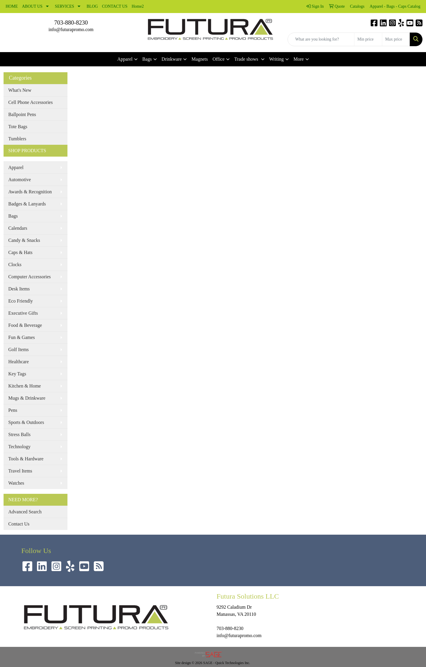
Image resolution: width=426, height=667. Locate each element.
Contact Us (19, 523)
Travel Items (20, 470)
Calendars (17, 228)
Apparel (125, 59)
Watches (16, 483)
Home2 (138, 6)
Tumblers (17, 138)
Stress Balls (19, 434)
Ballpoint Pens (22, 114)
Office (218, 59)
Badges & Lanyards (27, 203)
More (298, 59)
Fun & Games (21, 337)
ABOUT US (32, 6)
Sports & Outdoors (26, 422)
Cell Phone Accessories (30, 102)
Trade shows (246, 59)
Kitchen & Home (24, 385)
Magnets (199, 59)
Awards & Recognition (30, 191)
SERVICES (64, 6)
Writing (276, 59)
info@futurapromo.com (71, 29)
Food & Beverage (25, 325)
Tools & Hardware (25, 458)
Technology (19, 446)
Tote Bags (17, 126)
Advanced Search (24, 511)
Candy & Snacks (24, 240)
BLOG (92, 6)
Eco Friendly (20, 300)
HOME (12, 6)
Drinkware (172, 59)
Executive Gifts (23, 313)
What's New (19, 90)
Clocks (14, 264)
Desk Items (19, 288)
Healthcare (18, 361)
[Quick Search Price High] (396, 39)
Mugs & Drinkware (26, 398)
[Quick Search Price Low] (368, 39)
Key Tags (17, 373)
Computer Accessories (29, 276)
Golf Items (18, 349)
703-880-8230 (71, 22)
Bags (147, 59)
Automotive (19, 179)
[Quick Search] (321, 39)
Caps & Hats (20, 252)
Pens (12, 410)
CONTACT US (115, 6)
